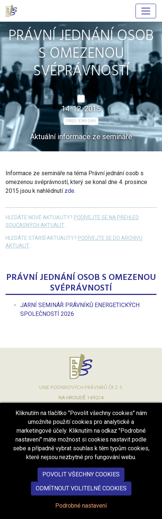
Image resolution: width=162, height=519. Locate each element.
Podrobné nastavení (81, 513)
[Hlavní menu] (145, 11)
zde (69, 190)
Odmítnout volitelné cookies (81, 496)
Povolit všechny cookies (81, 482)
